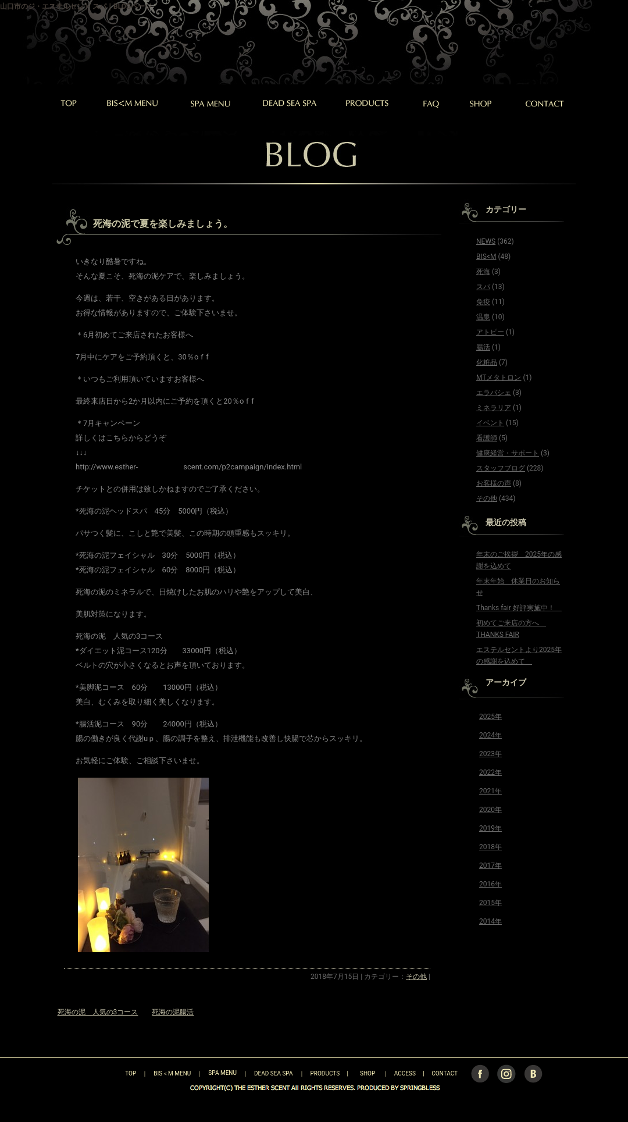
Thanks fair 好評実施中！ (519, 608)
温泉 (483, 317)
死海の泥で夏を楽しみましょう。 (163, 223)
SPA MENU (222, 1073)
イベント (490, 423)
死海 (483, 272)
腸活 (483, 347)
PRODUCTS (325, 1073)
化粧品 (486, 362)
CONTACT (444, 1073)
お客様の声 (493, 483)
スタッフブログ (500, 468)
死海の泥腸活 (173, 1012)
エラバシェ (493, 393)
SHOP (367, 1073)
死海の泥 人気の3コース (98, 1012)
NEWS (485, 241)
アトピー (490, 332)
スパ (483, 287)
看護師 (486, 438)
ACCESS (405, 1073)
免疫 (483, 302)
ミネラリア (493, 408)
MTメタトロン (498, 377)
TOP (110, 1073)
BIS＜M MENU (172, 1073)
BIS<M (486, 256)
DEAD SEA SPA (273, 1073)
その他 (416, 977)
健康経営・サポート (507, 453)
